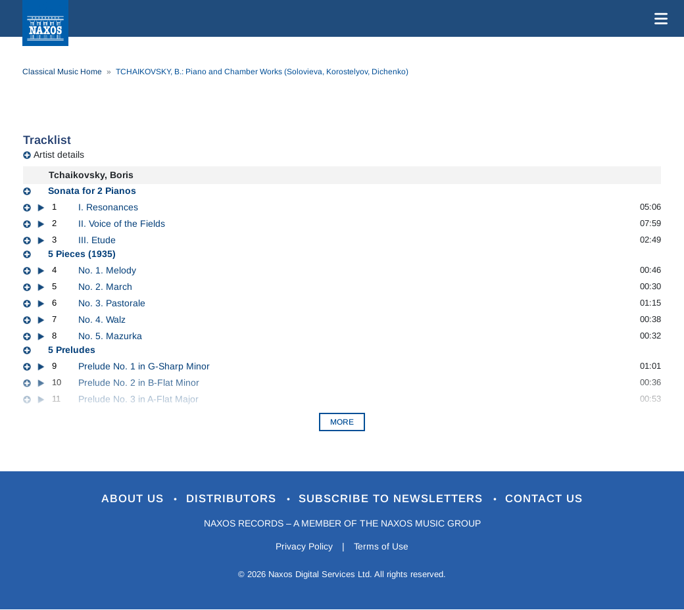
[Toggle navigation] (658, 18)
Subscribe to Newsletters (393, 499)
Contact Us (545, 499)
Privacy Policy (304, 546)
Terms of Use (381, 546)
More (342, 422)
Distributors (233, 499)
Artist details (59, 154)
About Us (134, 499)
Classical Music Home (62, 71)
